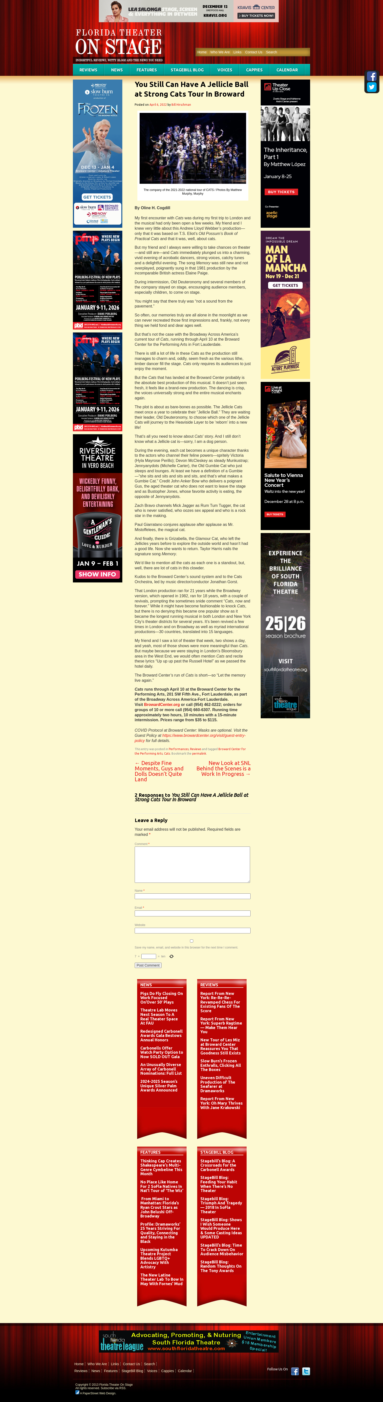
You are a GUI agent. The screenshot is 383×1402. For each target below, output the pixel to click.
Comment (142, 844)
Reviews (88, 70)
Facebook (295, 1371)
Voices (224, 70)
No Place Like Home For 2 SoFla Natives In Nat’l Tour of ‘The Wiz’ (161, 1186)
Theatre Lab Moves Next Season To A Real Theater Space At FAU (159, 1016)
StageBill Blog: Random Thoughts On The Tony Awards (220, 1266)
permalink (199, 753)
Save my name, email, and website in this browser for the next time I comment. (186, 947)
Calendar (287, 70)
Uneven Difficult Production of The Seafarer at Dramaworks (217, 1084)
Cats (167, 753)
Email (139, 907)
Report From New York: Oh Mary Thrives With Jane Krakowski (221, 1103)
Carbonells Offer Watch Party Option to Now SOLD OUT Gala (161, 1052)
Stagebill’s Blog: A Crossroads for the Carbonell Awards (218, 1165)
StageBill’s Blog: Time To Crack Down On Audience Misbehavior (221, 1249)
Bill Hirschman (181, 104)
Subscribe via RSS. (113, 1388)
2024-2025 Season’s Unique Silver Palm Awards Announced (158, 1085)
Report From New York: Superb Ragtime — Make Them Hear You (221, 1025)
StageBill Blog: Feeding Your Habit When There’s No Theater (218, 1184)
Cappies (254, 70)
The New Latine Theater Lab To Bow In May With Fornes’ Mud (161, 1279)
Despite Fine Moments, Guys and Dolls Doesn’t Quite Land (159, 771)
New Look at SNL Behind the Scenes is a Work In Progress (223, 768)
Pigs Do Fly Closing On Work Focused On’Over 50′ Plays (161, 997)
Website (140, 925)
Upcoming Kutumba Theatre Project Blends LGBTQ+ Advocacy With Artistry (159, 1258)
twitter (306, 1371)
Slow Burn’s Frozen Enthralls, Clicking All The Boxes (220, 1065)
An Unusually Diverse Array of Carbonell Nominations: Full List (161, 1068)
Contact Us (253, 52)
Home (202, 52)
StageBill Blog (187, 70)
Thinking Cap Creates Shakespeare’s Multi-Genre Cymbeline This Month (161, 1167)
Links (238, 52)
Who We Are (220, 52)
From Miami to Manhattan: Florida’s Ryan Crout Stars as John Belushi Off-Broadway (159, 1207)
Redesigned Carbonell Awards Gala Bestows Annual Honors (161, 1035)
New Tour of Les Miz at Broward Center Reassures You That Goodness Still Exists (220, 1046)
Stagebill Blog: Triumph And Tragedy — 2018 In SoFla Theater (221, 1205)
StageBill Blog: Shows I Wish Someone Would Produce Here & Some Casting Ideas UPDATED (221, 1228)
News (117, 70)
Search (271, 52)
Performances (179, 749)
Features (147, 70)
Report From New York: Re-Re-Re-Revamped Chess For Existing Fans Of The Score (220, 1002)
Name (140, 890)
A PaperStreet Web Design (95, 1393)
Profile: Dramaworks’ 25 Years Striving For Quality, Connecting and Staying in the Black (160, 1233)
